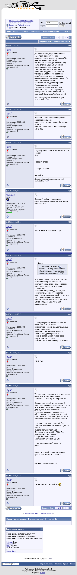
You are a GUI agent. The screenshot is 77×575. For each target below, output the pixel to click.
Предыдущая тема (31, 513)
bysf (9, 49)
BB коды (9, 542)
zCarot (42, 573)
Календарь (35, 31)
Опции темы (44, 42)
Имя (41, 23)
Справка (24, 31)
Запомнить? (65, 23)
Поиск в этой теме (61, 42)
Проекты (12, 25)
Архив (65, 564)
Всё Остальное (25, 23)
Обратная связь (46, 564)
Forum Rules (11, 551)
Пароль (43, 26)
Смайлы (9, 544)
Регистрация (12, 31)
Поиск (66, 31)
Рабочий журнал (24, 25)
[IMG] (8, 545)
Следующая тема (46, 513)
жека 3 (10, 195)
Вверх (72, 564)
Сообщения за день (51, 31)
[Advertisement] (40, 14)
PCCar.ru (58, 564)
